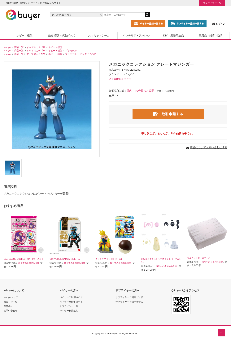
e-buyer (7, 47)
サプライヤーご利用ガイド (129, 297)
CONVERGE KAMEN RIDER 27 (65, 259)
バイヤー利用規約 (69, 310)
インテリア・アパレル (136, 35)
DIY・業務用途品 (173, 35)
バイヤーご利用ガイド (71, 297)
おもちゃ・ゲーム (99, 35)
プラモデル (71, 50)
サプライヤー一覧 (212, 3)
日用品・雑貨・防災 (211, 35)
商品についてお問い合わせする (208, 147)
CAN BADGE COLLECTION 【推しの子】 (24, 259)
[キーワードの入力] (124, 14)
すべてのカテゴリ (36, 47)
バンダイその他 (88, 54)
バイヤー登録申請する (71, 302)
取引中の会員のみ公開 (140, 90)
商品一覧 (19, 47)
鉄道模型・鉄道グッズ (61, 35)
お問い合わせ (10, 310)
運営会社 (8, 306)
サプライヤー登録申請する (129, 302)
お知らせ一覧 (10, 302)
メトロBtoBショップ (120, 79)
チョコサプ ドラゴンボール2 (108, 259)
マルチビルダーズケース (198, 258)
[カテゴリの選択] (76, 14)
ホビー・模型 (24, 35)
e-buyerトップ (11, 297)
